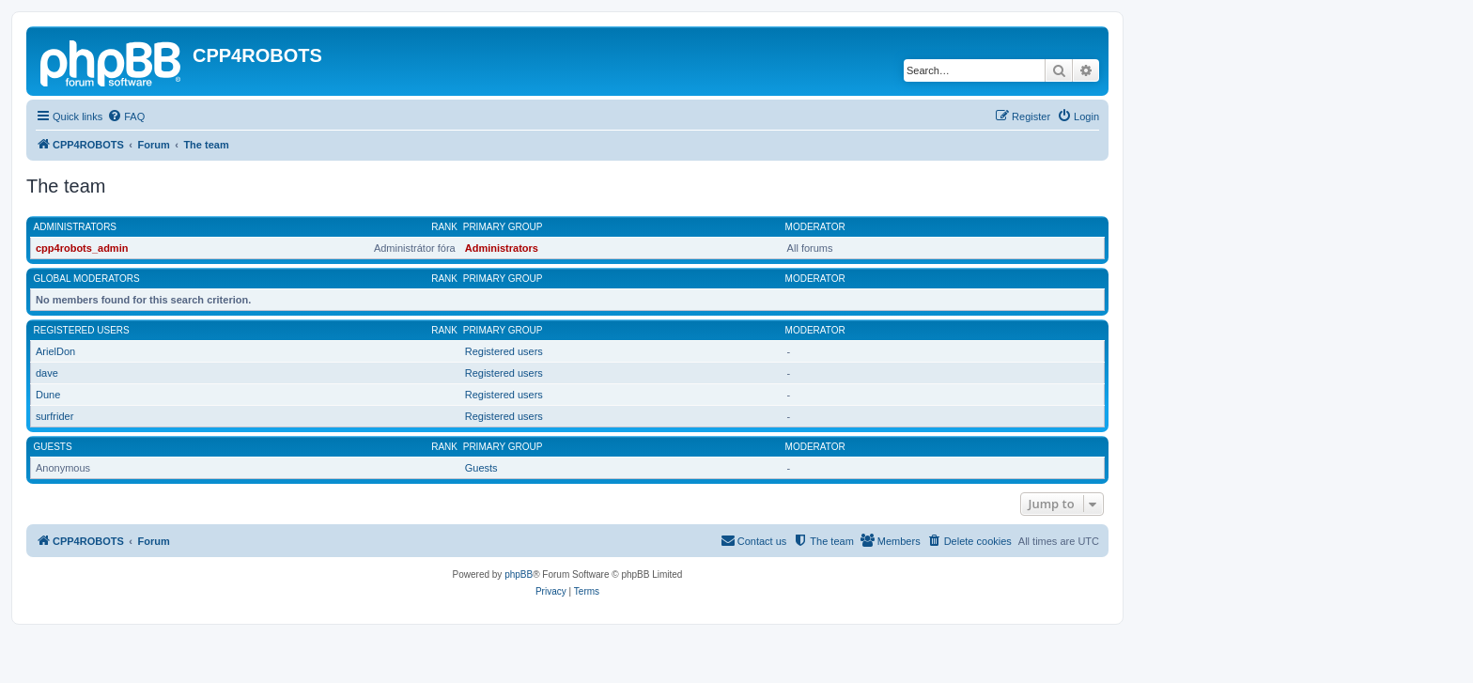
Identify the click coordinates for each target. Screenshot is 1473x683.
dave (47, 373)
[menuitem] (126, 116)
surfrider (54, 416)
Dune (48, 394)
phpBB (518, 574)
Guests (53, 447)
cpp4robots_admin (82, 248)
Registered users (82, 330)
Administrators (75, 227)
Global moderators (87, 278)
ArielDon (55, 351)
